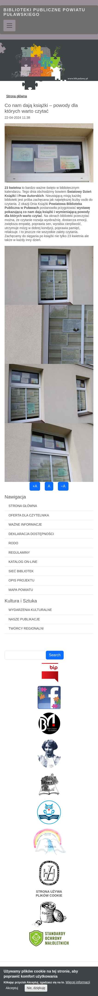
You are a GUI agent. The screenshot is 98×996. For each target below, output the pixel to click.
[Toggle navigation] (9, 25)
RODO (13, 543)
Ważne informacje (25, 524)
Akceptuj (12, 989)
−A (63, 486)
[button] (49, 152)
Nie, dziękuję (36, 989)
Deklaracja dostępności (31, 534)
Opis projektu (21, 580)
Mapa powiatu (21, 590)
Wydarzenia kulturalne (30, 610)
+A (35, 486)
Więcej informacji (78, 983)
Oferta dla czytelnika (29, 515)
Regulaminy (19, 552)
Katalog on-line (23, 562)
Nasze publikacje (24, 619)
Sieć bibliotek (21, 571)
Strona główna (16, 96)
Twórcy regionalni (26, 628)
